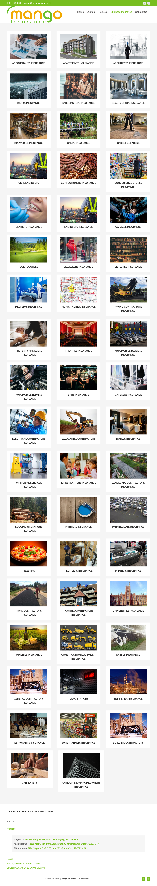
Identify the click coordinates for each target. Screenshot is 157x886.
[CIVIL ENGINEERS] (78, 213)
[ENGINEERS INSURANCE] (29, 169)
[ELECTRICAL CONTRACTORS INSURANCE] (29, 427)
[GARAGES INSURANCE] (128, 213)
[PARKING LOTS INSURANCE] (128, 513)
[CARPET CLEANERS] (128, 129)
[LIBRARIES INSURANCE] (128, 253)
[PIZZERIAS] (29, 557)
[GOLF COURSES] (29, 253)
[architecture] (128, 49)
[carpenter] (29, 769)
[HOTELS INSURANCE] (128, 425)
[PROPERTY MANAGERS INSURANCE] (29, 339)
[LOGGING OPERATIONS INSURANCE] (29, 515)
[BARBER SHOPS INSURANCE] (78, 89)
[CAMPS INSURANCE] (78, 129)
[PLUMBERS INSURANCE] (78, 557)
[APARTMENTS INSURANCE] (78, 49)
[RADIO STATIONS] (78, 685)
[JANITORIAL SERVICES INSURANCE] (29, 471)
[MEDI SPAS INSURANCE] (29, 293)
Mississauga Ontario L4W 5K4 (83, 844)
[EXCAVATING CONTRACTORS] (78, 425)
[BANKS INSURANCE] (29, 89)
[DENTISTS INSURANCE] (29, 213)
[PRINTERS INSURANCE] (128, 557)
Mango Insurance (69, 879)
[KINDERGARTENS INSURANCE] (78, 469)
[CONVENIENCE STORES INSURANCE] (128, 171)
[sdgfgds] (128, 381)
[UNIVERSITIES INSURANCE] (128, 597)
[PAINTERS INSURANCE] (78, 513)
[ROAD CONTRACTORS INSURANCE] (29, 599)
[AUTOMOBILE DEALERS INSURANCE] (128, 339)
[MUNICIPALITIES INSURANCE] (78, 293)
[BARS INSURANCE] (78, 381)
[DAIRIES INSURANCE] (128, 641)
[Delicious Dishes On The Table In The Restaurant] (29, 729)
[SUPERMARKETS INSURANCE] (78, 729)
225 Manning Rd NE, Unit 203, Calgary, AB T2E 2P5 (51, 839)
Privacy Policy (83, 879)
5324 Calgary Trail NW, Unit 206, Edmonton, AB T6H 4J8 (56, 848)
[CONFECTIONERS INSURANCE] (78, 169)
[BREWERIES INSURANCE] (29, 129)
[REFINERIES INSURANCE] (128, 685)
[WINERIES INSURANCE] (29, 641)
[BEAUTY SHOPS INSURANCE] (128, 89)
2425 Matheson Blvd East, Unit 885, (48, 844)
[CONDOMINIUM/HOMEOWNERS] (81, 771)
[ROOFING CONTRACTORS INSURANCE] (78, 599)
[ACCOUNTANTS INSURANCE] (29, 49)
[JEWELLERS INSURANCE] (78, 253)
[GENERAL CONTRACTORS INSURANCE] (29, 687)
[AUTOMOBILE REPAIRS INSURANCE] (29, 383)
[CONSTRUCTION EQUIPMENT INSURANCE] (78, 643)
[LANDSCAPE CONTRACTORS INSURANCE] (128, 471)
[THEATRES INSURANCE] (78, 337)
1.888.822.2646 (14, 3)
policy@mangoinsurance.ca (37, 3)
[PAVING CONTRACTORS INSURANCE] (128, 295)
